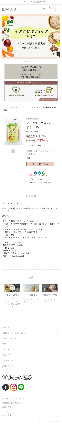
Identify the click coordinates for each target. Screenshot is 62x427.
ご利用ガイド (7, 352)
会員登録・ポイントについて (14, 335)
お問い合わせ (7, 368)
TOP (6, 110)
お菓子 (12, 110)
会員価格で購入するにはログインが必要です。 (39, 155)
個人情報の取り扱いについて (14, 401)
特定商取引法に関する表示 (13, 405)
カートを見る (7, 417)
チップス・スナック (25, 110)
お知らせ (5, 330)
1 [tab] (25, 64)
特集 (4, 346)
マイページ (6, 413)
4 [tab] (36, 64)
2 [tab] (29, 64)
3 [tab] (32, 64)
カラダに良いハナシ (10, 341)
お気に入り (6, 409)
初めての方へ (7, 357)
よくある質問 (7, 363)
